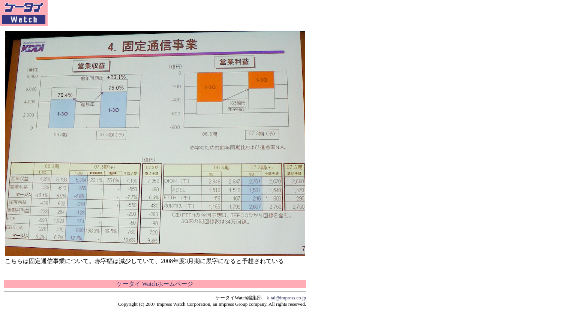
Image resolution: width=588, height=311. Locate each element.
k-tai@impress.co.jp (286, 298)
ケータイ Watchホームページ (155, 284)
